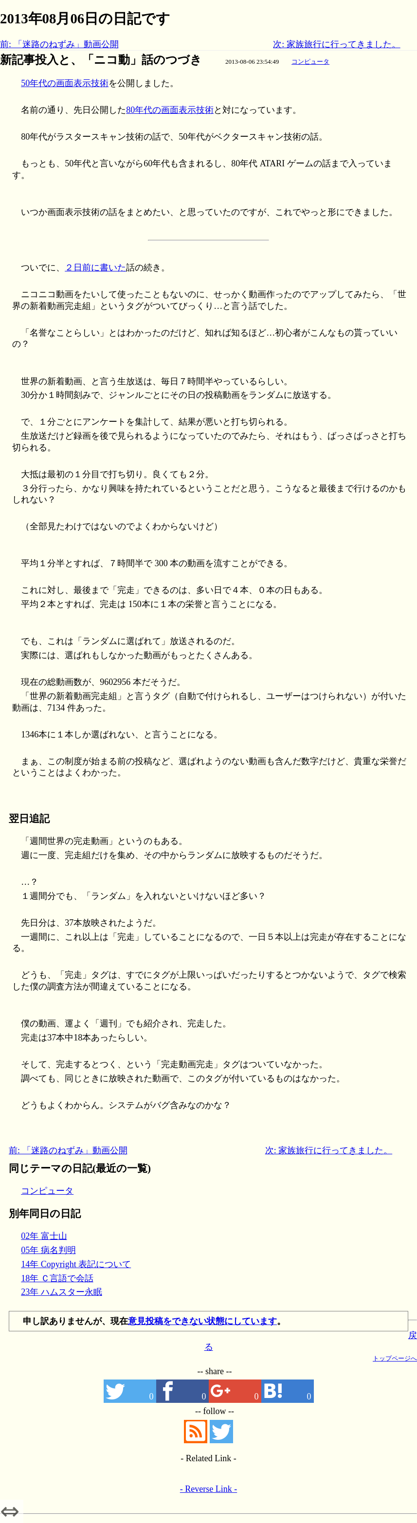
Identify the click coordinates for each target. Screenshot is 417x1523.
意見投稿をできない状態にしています (202, 1321)
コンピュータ (310, 61)
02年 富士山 (44, 1236)
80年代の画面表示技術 (170, 110)
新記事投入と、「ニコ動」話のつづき (101, 60)
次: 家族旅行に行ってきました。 (336, 44)
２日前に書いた (95, 267)
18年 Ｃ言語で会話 (57, 1278)
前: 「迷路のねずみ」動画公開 (59, 44)
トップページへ (395, 1358)
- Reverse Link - (208, 1489)
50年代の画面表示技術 (65, 83)
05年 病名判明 (48, 1250)
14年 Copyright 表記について (76, 1264)
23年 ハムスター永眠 (61, 1292)
